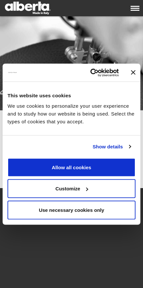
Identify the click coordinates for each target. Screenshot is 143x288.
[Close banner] (133, 72)
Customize (72, 188)
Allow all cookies (71, 167)
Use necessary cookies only (71, 210)
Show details (108, 146)
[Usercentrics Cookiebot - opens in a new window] (90, 72)
